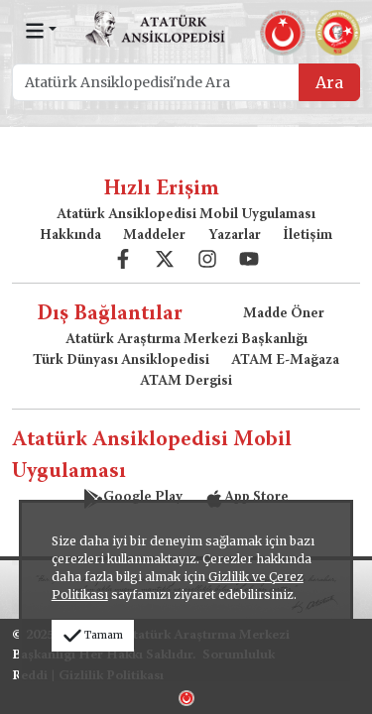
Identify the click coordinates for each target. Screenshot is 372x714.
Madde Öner (283, 314)
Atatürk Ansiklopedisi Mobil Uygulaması (186, 215)
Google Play (133, 498)
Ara (329, 82)
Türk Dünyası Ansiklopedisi (121, 361)
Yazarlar (234, 236)
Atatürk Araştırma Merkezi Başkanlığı (186, 340)
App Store (246, 498)
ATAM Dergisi (186, 382)
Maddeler (154, 236)
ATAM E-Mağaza (285, 361)
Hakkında (70, 236)
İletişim (307, 236)
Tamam (92, 635)
